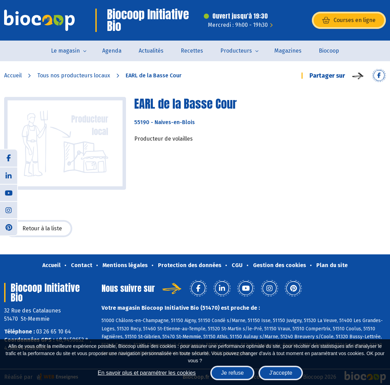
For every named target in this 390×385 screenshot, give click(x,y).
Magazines (288, 50)
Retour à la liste (38, 228)
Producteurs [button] (236, 50)
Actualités (151, 50)
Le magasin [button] (65, 50)
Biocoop (329, 50)
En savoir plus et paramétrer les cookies (147, 373)
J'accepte (280, 373)
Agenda (112, 50)
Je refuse (232, 373)
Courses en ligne (349, 20)
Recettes (192, 50)
